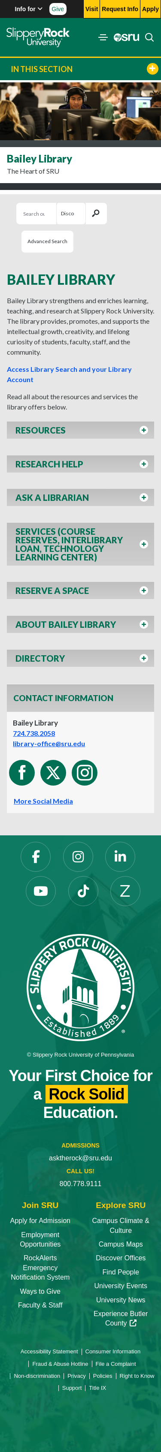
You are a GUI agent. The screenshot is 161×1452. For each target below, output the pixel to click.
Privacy (76, 1376)
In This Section (84, 69)
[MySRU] (124, 37)
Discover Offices (121, 1258)
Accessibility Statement (49, 1351)
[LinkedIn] (120, 857)
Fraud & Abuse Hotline (60, 1364)
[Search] (147, 37)
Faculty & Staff (40, 1305)
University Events (120, 1285)
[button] (80, 432)
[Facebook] (36, 857)
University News (121, 1300)
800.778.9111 (81, 1183)
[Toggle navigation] (103, 37)
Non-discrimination (37, 1376)
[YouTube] (41, 891)
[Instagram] (78, 857)
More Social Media (43, 801)
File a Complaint (116, 1364)
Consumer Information (113, 1351)
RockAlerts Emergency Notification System (40, 1267)
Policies (102, 1376)
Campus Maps (121, 1244)
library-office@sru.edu (49, 743)
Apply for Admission (40, 1220)
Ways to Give (40, 1291)
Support (72, 1388)
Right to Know (137, 1376)
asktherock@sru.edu (80, 1158)
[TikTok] (83, 891)
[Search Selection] (70, 213)
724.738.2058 (34, 733)
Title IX (97, 1388)
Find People (121, 1272)
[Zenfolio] (125, 891)
